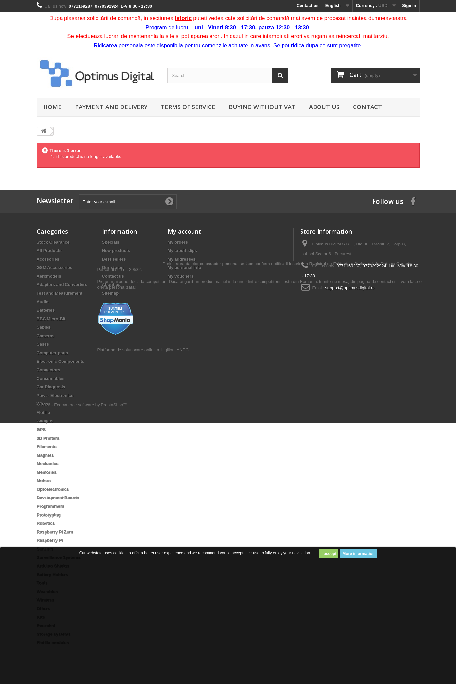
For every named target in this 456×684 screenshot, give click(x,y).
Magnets (45, 455)
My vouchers (180, 276)
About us (324, 107)
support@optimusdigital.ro (349, 287)
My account (184, 231)
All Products (49, 250)
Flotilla (43, 412)
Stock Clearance (53, 242)
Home (52, 107)
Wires (42, 403)
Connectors (48, 369)
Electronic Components (60, 361)
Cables (44, 327)
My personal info (184, 267)
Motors (44, 480)
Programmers (50, 506)
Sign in (409, 5)
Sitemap (110, 293)
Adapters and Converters (62, 284)
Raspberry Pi (50, 540)
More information (358, 553)
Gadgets (45, 421)
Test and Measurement (59, 293)
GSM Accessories (54, 267)
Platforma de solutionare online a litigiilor (135, 387)
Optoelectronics (53, 489)
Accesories (48, 259)
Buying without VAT (262, 107)
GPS (41, 429)
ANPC (183, 387)
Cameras (46, 335)
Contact (367, 107)
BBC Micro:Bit (51, 318)
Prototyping (49, 514)
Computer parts (52, 352)
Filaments (47, 446)
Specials (110, 242)
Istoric (183, 18)
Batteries (46, 310)
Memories (47, 472)
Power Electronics (55, 395)
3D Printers (48, 438)
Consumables (50, 378)
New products (116, 250)
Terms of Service (188, 107)
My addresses (182, 259)
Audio (43, 301)
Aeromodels (49, 276)
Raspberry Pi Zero (55, 531)
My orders (178, 242)
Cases (43, 344)
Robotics (46, 523)
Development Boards (58, 497)
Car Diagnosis (51, 386)
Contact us (308, 5)
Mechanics (47, 463)
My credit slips (182, 250)
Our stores (113, 267)
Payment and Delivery (111, 107)
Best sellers (114, 259)
